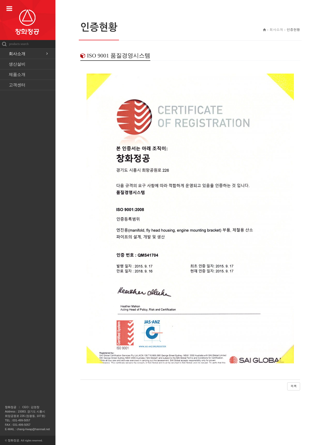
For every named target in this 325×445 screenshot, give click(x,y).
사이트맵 (9, 8)
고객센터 (17, 85)
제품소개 (17, 74)
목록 (294, 386)
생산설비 (17, 64)
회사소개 (17, 53)
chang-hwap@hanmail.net (33, 429)
